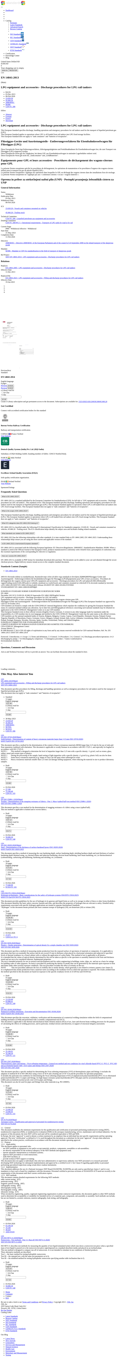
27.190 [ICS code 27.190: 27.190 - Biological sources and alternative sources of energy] (8, 789)
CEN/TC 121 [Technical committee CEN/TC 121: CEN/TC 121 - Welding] (10, 1056)
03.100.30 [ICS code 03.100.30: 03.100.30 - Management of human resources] (9, 1226)
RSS (7, 1298)
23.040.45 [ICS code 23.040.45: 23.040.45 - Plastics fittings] (9, 1112)
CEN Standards (11, 1327)
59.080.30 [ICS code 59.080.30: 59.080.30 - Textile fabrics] (9, 837)
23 (79, 402)
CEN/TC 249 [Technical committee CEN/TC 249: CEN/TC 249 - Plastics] (10, 1003)
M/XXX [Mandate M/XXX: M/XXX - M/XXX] (9, 729)
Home (8, 1292)
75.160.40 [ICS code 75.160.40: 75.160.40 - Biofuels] (9, 791)
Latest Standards (12, 1316)
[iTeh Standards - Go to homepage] (11, 4)
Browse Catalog (11, 1318)
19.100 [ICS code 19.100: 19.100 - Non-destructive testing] (8, 1228)
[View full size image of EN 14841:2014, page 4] (26, 368)
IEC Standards (11, 1325)
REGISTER (13, 70)
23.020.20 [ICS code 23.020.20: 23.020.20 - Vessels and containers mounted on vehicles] (9, 98)
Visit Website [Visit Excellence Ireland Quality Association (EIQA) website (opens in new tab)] (6, 484)
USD (6, 64)
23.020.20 (89, 402)
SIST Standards (11, 1320)
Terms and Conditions (30, 1302)
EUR (3, 64)
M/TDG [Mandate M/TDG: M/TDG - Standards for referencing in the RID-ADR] (9, 727)
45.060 (97, 402)
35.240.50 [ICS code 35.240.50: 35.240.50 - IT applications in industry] (9, 1053)
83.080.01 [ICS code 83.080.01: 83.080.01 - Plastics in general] (9, 1001)
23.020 (83, 402)
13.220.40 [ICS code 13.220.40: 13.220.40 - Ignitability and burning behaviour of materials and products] (9, 999)
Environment (10, 1351)
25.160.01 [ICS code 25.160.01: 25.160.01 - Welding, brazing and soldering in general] (9, 1051)
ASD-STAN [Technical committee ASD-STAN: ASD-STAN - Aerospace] (10, 1232)
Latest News (10, 1339)
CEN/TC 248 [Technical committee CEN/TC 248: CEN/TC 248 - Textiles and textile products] (10, 839)
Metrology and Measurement (16, 1353)
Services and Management (15, 1345)
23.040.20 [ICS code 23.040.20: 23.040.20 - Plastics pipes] (9, 1110)
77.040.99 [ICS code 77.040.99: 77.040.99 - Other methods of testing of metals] (9, 885)
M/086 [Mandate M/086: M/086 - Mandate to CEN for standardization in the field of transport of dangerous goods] (8, 105)
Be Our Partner (6, 1310)
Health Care (10, 1349)
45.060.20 (103, 402)
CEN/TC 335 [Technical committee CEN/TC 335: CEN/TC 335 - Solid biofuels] (10, 793)
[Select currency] (10, 62)
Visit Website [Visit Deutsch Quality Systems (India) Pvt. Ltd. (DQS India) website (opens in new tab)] (6, 460)
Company (9, 1294)
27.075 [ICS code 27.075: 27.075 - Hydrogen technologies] (8, 935)
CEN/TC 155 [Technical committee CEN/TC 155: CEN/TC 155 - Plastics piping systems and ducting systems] (10, 1114)
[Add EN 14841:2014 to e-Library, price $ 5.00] (4, 399)
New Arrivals (10, 1341)
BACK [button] (8, 92)
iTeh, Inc (70, 1302)
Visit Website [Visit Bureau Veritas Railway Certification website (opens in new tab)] (6, 436)
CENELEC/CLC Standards (16, 1329)
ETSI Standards (11, 1331)
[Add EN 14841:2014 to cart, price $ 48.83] (10, 386)
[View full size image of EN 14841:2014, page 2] (9, 368)
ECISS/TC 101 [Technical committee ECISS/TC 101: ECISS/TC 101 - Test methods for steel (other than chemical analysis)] (11, 887)
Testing (8, 1355)
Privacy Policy (47, 1302)
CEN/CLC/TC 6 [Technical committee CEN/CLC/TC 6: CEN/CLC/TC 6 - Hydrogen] (12, 937)
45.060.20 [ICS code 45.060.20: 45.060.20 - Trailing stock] (9, 100)
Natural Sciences (12, 1347)
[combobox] (11, 397)
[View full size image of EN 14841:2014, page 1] (9, 344)
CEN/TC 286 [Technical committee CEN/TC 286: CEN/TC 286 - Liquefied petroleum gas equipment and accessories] (10, 107)
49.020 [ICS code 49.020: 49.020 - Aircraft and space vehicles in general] (8, 1230)
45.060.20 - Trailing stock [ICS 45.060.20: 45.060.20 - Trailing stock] (15, 213)
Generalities (10, 1343)
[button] (3, 110)
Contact (8, 1296)
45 (94, 402)
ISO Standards (11, 1322)
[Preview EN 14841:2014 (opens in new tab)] (4, 386)
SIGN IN (5, 70)
